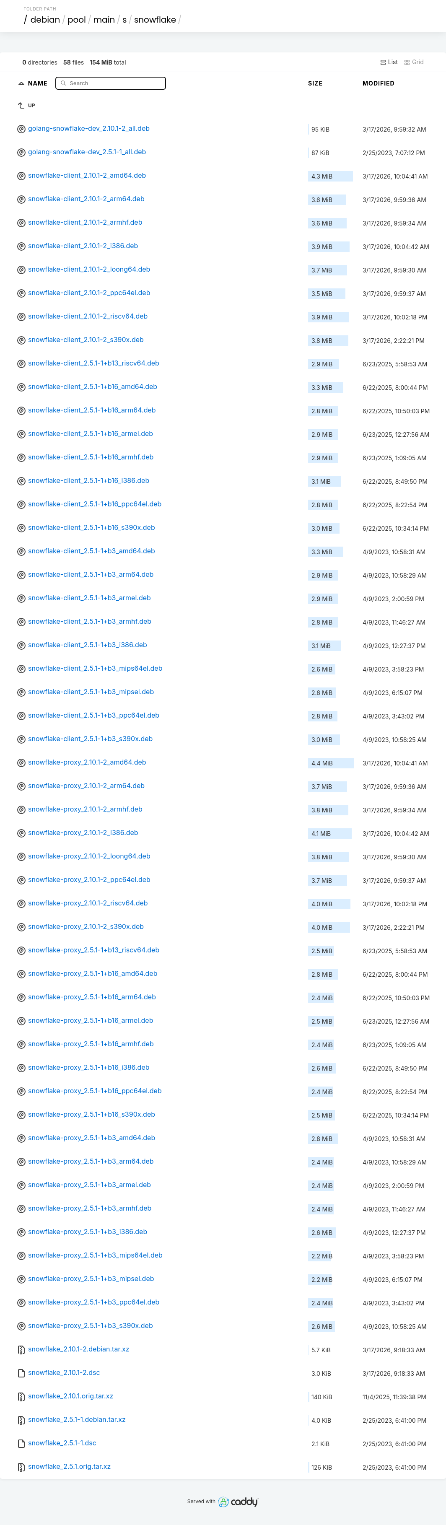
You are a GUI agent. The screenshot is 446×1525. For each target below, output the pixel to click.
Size (315, 83)
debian (45, 20)
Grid (414, 62)
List (389, 62)
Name (38, 82)
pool (76, 20)
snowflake (155, 20)
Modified (379, 83)
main (104, 20)
